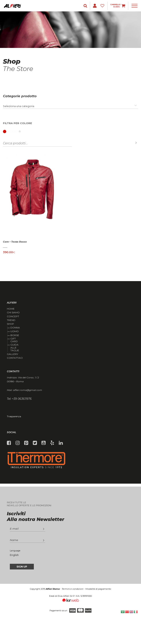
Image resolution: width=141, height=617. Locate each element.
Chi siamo (13, 312)
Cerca (133, 142)
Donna (15, 327)
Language (15, 550)
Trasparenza (14, 416)
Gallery (12, 354)
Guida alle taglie (14, 347)
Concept (13, 316)
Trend (11, 320)
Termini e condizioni (72, 589)
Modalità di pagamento (98, 589)
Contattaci (15, 358)
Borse (14, 335)
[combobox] (70, 106)
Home (11, 308)
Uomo (14, 331)
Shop (10, 324)
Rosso (10, 131)
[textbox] (18, 106)
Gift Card (14, 340)
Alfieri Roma (53, 589)
